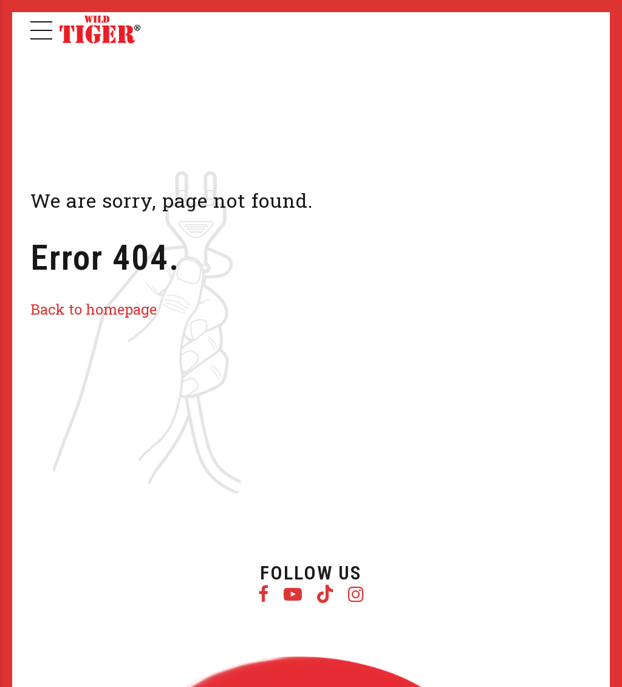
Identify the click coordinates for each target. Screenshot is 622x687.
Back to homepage (93, 308)
